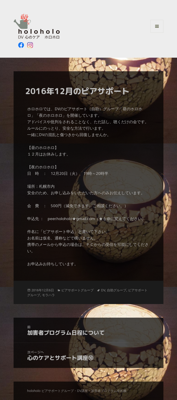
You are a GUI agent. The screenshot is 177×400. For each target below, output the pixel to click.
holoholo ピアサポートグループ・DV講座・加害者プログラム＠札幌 (77, 390)
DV (103, 290)
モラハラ (48, 295)
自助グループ (116, 290)
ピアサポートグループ (77, 290)
